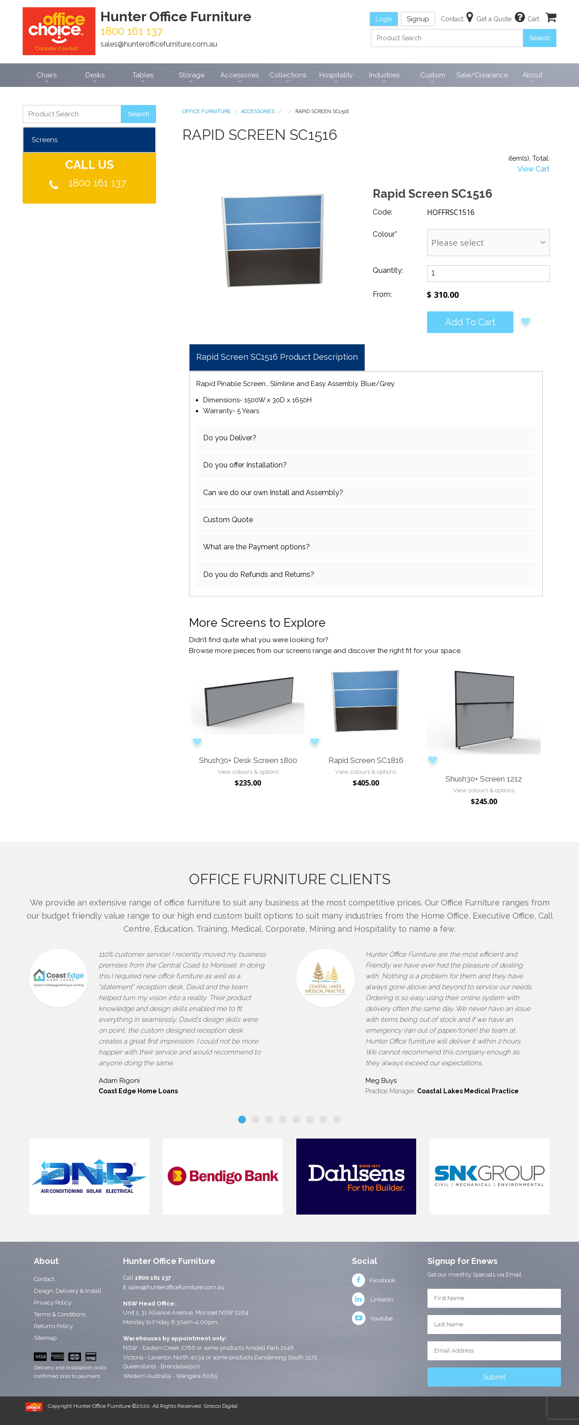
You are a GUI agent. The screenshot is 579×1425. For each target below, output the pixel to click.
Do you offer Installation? (245, 465)
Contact (44, 1279)
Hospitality (336, 75)
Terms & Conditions (59, 1314)
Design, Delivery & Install (67, 1290)
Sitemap (45, 1337)
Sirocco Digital (220, 1406)
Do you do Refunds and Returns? (258, 574)
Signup (418, 19)
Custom (432, 75)
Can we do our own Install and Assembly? (273, 492)
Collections (288, 75)
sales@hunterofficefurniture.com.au (158, 44)
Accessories (239, 75)
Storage (191, 75)
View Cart (533, 169)
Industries (384, 75)
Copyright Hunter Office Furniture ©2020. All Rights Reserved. (126, 1406)
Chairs (47, 75)
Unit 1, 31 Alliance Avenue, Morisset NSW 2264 (186, 1312)
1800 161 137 (97, 183)
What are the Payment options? (256, 547)
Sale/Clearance (482, 75)
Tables (143, 75)
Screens (44, 140)
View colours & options (248, 771)
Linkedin (373, 1299)
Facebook (373, 1280)
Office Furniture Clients (289, 879)
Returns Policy (53, 1326)
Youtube (372, 1318)
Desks (94, 75)
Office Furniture (206, 111)
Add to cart (470, 322)
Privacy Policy (52, 1302)
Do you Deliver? (229, 438)
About (532, 75)
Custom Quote (228, 519)
